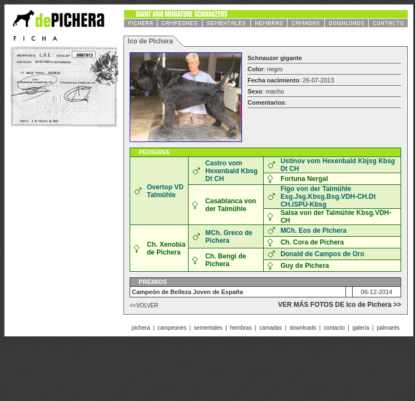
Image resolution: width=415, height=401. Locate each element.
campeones (171, 328)
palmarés (388, 328)
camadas (270, 328)
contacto (334, 328)
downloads (302, 328)
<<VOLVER (144, 305)
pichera (141, 328)
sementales (208, 328)
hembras (240, 328)
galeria (360, 328)
